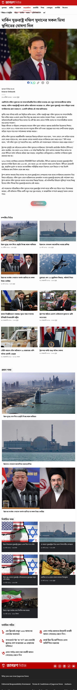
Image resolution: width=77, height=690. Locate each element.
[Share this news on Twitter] (31, 83)
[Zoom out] (48, 83)
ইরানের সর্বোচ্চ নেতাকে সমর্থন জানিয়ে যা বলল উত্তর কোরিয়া (17, 279)
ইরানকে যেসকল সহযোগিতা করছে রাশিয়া (54, 244)
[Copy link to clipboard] (38, 83)
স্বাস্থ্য (16, 13)
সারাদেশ (18, 8)
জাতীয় (11, 8)
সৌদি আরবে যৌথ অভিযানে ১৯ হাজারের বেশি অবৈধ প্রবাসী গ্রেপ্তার (17, 352)
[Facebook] (55, 666)
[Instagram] (60, 666)
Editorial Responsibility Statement (16, 684)
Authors (67, 684)
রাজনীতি (35, 8)
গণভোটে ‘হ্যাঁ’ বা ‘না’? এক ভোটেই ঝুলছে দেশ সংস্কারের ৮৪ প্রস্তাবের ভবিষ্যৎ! (20, 643)
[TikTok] (69, 666)
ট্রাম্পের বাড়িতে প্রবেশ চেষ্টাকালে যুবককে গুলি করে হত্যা (56, 316)
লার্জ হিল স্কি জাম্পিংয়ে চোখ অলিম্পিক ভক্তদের (55, 641)
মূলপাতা (4, 8)
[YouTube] (73, 666)
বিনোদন (65, 8)
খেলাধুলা (50, 8)
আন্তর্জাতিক (27, 8)
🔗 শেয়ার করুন (38, 203)
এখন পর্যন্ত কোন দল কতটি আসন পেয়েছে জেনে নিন (19, 653)
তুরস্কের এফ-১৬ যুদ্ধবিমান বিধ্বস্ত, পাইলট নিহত (56, 277)
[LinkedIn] (64, 666)
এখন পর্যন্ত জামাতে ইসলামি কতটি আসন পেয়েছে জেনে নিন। (57, 632)
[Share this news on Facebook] (28, 83)
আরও (28, 13)
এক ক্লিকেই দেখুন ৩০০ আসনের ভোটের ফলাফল (19, 632)
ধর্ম (44, 13)
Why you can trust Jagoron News (15, 676)
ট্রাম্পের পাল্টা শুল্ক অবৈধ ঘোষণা (51, 350)
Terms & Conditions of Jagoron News (47, 684)
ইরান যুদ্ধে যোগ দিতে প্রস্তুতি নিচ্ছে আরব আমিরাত (18, 244)
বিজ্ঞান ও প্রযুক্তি (7, 13)
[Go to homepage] (14, 665)
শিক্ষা (42, 8)
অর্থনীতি (57, 8)
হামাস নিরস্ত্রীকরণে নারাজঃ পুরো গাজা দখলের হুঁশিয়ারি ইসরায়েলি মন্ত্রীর (17, 316)
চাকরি (22, 13)
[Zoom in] (43, 83)
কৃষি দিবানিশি (36, 13)
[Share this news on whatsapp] (34, 83)
